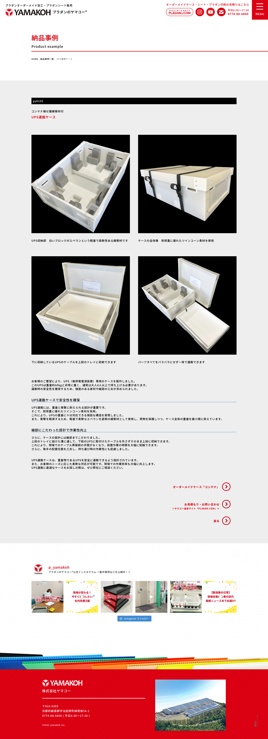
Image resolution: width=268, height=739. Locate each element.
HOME (34, 58)
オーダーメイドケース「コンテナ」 (196, 487)
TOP (255, 724)
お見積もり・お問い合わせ (195, 506)
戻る (216, 521)
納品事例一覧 (47, 58)
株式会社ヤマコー (28, 12)
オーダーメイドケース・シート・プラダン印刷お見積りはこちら (207, 4)
